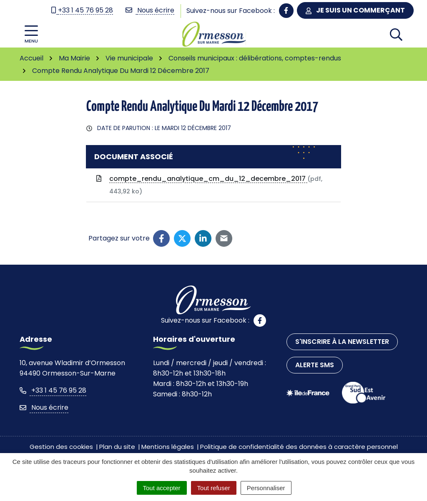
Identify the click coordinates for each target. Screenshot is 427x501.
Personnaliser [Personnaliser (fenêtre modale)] (266, 487)
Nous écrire (44, 407)
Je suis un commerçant (355, 10)
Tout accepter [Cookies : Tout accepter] (162, 487)
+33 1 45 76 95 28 (53, 390)
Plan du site (117, 446)
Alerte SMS (314, 365)
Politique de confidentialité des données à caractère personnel (299, 446)
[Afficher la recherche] (396, 34)
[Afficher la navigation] (31, 34)
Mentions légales (167, 446)
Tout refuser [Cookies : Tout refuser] (213, 487)
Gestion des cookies (61, 446)
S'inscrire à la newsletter (342, 341)
